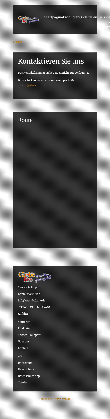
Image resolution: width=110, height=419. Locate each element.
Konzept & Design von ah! (55, 398)
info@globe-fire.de (34, 85)
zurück (17, 41)
